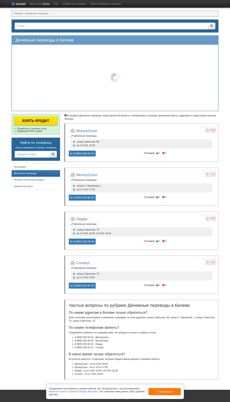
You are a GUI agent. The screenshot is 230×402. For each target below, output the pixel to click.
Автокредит (20, 167)
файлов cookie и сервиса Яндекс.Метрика (73, 391)
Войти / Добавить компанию (106, 3)
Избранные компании (74, 3)
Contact (82, 263)
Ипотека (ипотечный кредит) (29, 180)
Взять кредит (35, 121)
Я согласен (164, 391)
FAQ (56, 3)
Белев (46, 3)
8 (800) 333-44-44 (82, 241)
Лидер (81, 219)
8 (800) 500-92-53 (82, 153)
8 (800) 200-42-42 (82, 285)
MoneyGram (86, 131)
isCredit (19, 3)
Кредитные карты (23, 186)
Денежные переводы (25, 173)
